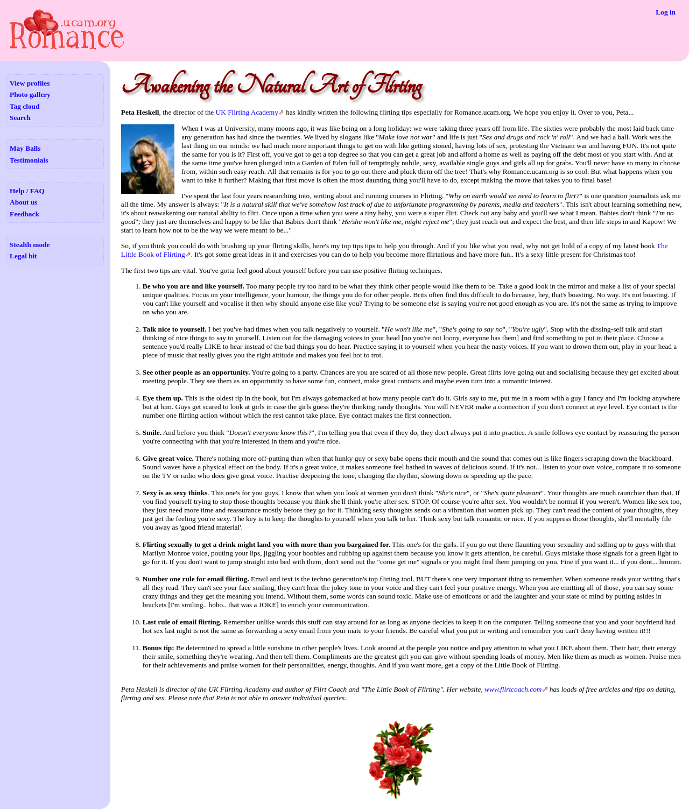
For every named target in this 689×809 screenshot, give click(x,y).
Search (20, 118)
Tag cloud (24, 106)
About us (23, 202)
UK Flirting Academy (247, 112)
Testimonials (29, 160)
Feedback (24, 214)
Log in (666, 12)
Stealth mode (30, 245)
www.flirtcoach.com (513, 689)
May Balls (25, 148)
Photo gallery (30, 94)
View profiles (30, 83)
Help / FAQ (27, 191)
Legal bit (23, 256)
